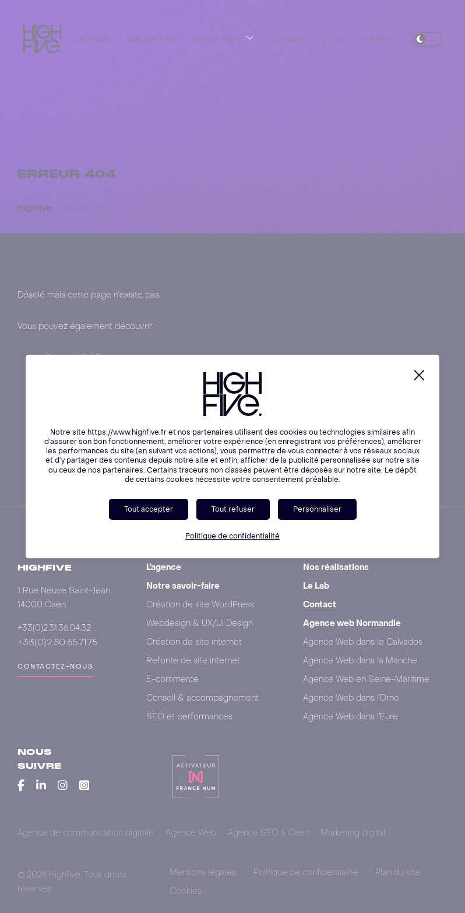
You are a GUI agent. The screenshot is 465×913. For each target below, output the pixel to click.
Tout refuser (233, 509)
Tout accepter (148, 509)
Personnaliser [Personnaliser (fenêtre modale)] (317, 509)
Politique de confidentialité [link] (232, 536)
